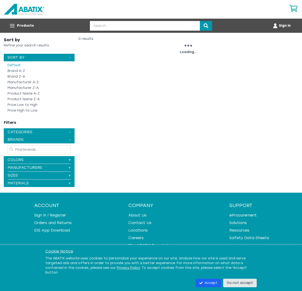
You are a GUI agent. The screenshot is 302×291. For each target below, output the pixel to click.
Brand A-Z (16, 71)
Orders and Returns (53, 222)
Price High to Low (23, 110)
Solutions (238, 222)
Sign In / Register (50, 215)
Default (14, 65)
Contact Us (139, 222)
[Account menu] (281, 26)
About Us (137, 215)
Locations (138, 230)
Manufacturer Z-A (23, 88)
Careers (136, 238)
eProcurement (243, 215)
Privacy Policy (128, 268)
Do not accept (240, 283)
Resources (239, 230)
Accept (208, 283)
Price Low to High (23, 105)
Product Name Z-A (24, 99)
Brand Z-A (16, 77)
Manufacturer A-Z (23, 82)
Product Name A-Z (24, 93)
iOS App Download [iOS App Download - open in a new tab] (52, 230)
